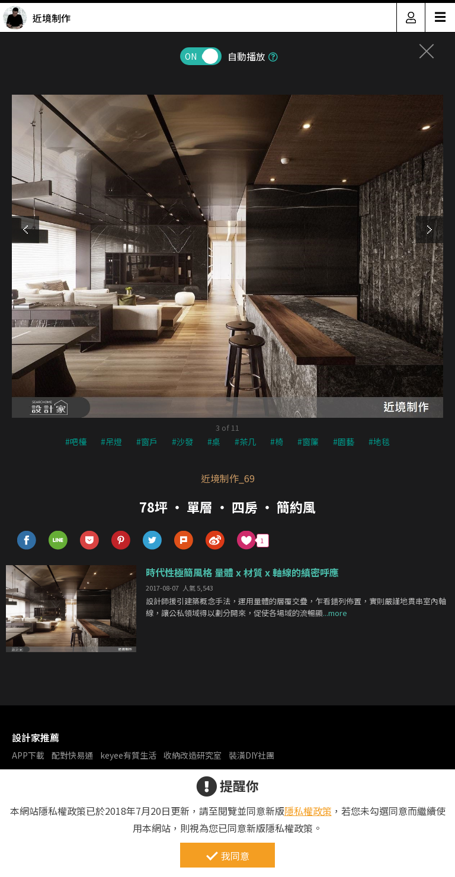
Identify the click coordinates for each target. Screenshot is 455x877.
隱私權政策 (308, 811)
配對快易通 (72, 755)
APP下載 (28, 755)
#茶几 (245, 441)
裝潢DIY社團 (251, 755)
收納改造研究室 (193, 755)
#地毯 (379, 441)
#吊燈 (111, 441)
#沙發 (182, 441)
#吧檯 (75, 441)
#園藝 (343, 441)
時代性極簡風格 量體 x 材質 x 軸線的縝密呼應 (242, 572)
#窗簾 (308, 441)
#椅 (276, 441)
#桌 (213, 441)
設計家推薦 (35, 737)
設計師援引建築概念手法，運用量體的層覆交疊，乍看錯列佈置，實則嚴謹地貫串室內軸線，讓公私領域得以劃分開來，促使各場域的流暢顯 (296, 607)
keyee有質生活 (128, 755)
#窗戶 (147, 441)
